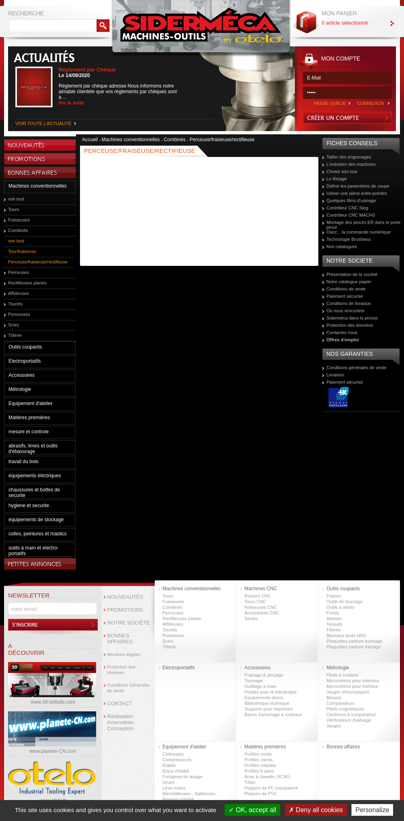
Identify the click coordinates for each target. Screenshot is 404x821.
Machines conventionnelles (37, 186)
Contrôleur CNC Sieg (347, 207)
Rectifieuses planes (27, 282)
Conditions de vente (346, 288)
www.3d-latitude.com (53, 702)
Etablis (169, 765)
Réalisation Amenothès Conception (120, 722)
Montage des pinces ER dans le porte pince (363, 225)
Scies (13, 324)
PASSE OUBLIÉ (330, 103)
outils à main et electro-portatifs (33, 550)
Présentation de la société (352, 274)
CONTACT (119, 703)
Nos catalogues (341, 246)
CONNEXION (370, 103)
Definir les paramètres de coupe (357, 186)
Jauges (333, 725)
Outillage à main (260, 686)
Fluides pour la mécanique (270, 691)
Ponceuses (19, 314)
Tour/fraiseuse (22, 251)
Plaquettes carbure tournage (354, 641)
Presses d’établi (178, 799)
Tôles (249, 782)
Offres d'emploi (342, 339)
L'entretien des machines (351, 164)
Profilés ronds (257, 754)
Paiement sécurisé (344, 296)
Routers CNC (257, 595)
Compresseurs (176, 759)
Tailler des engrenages (348, 157)
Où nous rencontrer (345, 310)
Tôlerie (15, 335)
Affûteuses (18, 293)
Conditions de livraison (348, 303)
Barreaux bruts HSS (346, 635)
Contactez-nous (342, 332)
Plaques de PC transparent (271, 787)
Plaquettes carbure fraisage (353, 646)
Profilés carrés (258, 759)
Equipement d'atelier (30, 403)
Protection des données (349, 325)
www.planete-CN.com (52, 751)
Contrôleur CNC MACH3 (350, 215)
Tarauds (334, 624)
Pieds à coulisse (342, 675)
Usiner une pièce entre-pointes (356, 193)
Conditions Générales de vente (128, 688)
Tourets (15, 303)
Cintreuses (173, 754)
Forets (332, 612)
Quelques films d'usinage (351, 200)
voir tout (16, 198)
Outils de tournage (344, 601)
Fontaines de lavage (182, 776)
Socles (251, 618)
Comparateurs (340, 703)
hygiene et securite (28, 505)
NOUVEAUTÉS (125, 597)
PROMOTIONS (125, 610)
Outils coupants (25, 347)
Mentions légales (124, 654)
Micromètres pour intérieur (352, 686)
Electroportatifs (24, 361)
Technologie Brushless (348, 239)
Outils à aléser (340, 607)
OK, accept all (252, 809)
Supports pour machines (268, 708)
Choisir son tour (342, 171)
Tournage (253, 680)
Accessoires (21, 375)
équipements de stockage (36, 519)
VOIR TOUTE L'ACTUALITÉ (43, 123)
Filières (333, 629)
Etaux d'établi (175, 771)
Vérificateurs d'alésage (348, 720)
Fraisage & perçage (263, 675)
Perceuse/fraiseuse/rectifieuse (37, 261)
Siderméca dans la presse (352, 317)
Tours (13, 209)
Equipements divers (264, 697)
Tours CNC (255, 601)
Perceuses (18, 272)
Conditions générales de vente (356, 367)
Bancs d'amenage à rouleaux (273, 714)
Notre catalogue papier (348, 281)
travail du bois (23, 461)
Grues (168, 782)
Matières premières (29, 417)
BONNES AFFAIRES (120, 639)
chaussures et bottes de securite (34, 492)
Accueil (90, 139)
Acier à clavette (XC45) (267, 776)
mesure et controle (28, 432)
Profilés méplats (260, 765)
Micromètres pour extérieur (352, 680)
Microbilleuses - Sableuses (188, 793)
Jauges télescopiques (347, 691)
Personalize (372, 809)
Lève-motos (173, 787)
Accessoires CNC (261, 612)
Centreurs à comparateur (351, 714)
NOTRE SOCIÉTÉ (128, 623)
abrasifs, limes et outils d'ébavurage (32, 448)
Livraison (335, 374)
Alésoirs (334, 618)
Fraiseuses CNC (260, 607)
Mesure (333, 697)
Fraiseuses (19, 219)
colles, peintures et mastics (37, 534)
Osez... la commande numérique (358, 232)
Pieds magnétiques (345, 708)
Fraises (333, 595)
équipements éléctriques (34, 475)
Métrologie (19, 389)
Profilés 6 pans (259, 771)
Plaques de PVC (260, 793)
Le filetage (336, 178)
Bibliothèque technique (266, 703)
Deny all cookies (316, 809)
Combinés (18, 230)
